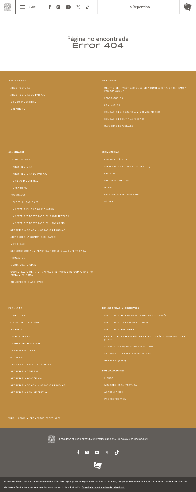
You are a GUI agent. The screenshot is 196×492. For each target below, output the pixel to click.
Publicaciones (113, 370)
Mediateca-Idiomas (24, 265)
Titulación (18, 258)
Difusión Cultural (117, 180)
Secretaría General (24, 371)
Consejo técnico (116, 159)
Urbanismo (18, 108)
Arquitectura (20, 88)
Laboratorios (113, 98)
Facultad (15, 308)
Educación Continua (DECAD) (124, 119)
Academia (109, 80)
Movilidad (18, 244)
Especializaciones (26, 202)
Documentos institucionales (31, 364)
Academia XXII (114, 392)
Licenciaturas (20, 159)
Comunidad (111, 152)
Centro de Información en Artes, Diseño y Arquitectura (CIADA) (144, 338)
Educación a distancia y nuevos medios (132, 112)
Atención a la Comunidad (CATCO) (34, 237)
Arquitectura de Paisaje (28, 95)
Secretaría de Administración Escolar (38, 230)
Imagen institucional (25, 343)
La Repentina (139, 6)
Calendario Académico (27, 322)
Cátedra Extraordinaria (121, 194)
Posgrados (18, 194)
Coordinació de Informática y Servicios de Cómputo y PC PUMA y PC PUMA (52, 273)
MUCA (108, 187)
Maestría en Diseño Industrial (34, 209)
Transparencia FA (23, 350)
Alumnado (16, 152)
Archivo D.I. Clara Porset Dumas (127, 353)
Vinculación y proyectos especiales (34, 418)
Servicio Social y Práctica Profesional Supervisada (48, 251)
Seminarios (112, 105)
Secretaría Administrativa (29, 392)
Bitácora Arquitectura (120, 385)
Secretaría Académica (26, 378)
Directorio (18, 315)
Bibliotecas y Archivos (27, 282)
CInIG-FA (109, 173)
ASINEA (108, 201)
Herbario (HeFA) (115, 360)
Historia (16, 329)
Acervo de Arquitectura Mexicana (129, 346)
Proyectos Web (115, 399)
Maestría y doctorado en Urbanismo (39, 223)
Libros (108, 378)
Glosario (17, 357)
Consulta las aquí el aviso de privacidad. (103, 487)
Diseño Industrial (23, 102)
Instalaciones (20, 336)
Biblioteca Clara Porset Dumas (126, 322)
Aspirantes (17, 80)
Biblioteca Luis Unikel (120, 329)
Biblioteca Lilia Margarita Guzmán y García (135, 315)
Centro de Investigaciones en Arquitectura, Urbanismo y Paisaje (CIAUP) (145, 89)
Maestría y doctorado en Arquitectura (41, 216)
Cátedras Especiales (118, 126)
